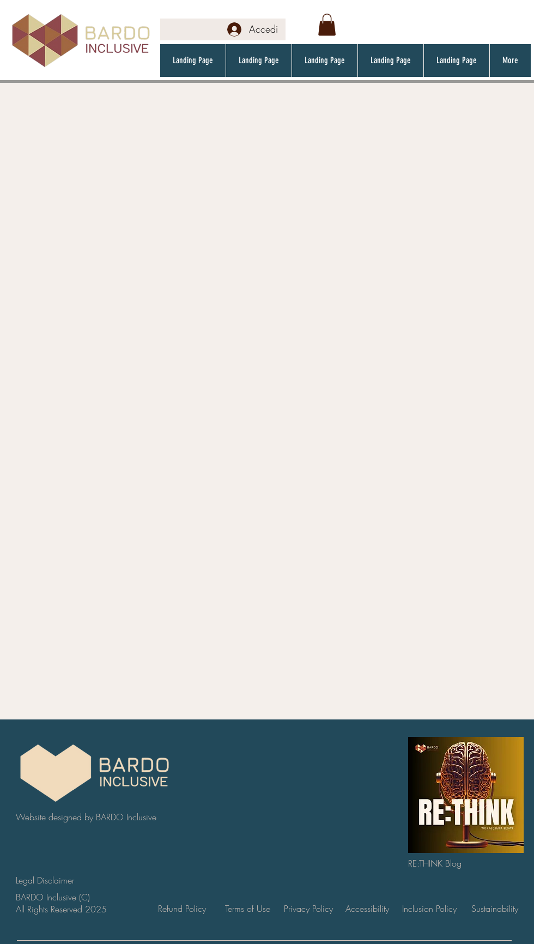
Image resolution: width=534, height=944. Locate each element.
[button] (327, 25)
